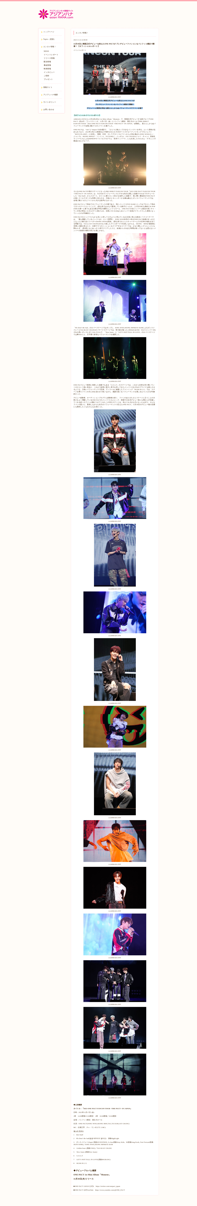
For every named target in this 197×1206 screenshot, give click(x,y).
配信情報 (47, 62)
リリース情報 (49, 58)
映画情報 (47, 69)
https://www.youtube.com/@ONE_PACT (110, 1190)
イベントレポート (79, 50)
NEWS (46, 51)
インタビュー (49, 72)
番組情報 (47, 65)
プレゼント (48, 79)
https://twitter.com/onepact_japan (108, 1186)
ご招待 (46, 76)
